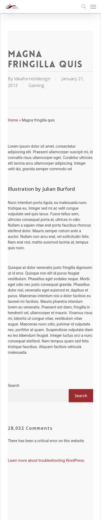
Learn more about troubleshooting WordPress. (46, 460)
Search (13, 385)
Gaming (36, 85)
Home (13, 120)
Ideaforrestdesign (32, 79)
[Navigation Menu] (93, 6)
